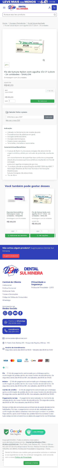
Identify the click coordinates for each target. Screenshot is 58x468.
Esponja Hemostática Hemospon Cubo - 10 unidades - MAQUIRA (15, 214)
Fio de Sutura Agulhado (36, 23)
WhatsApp (6, 300)
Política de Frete (8, 291)
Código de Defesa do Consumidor (15, 297)
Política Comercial (9, 288)
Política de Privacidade (23, 457)
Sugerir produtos (11, 256)
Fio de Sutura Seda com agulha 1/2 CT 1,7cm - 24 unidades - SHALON (41, 214)
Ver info (49, 91)
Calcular (48, 117)
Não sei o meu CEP (13, 120)
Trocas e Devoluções (10, 294)
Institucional (7, 285)
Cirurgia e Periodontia (17, 23)
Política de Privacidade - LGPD (42, 287)
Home (4, 23)
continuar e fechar (31, 463)
